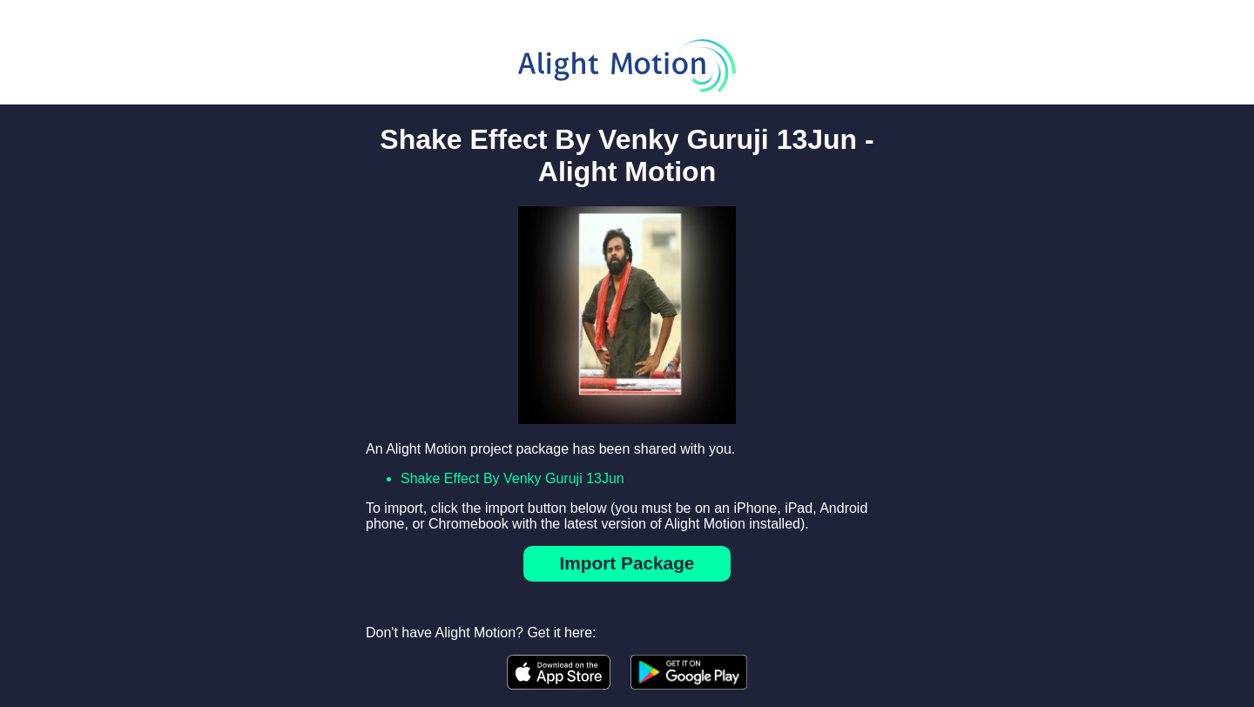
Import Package (627, 563)
